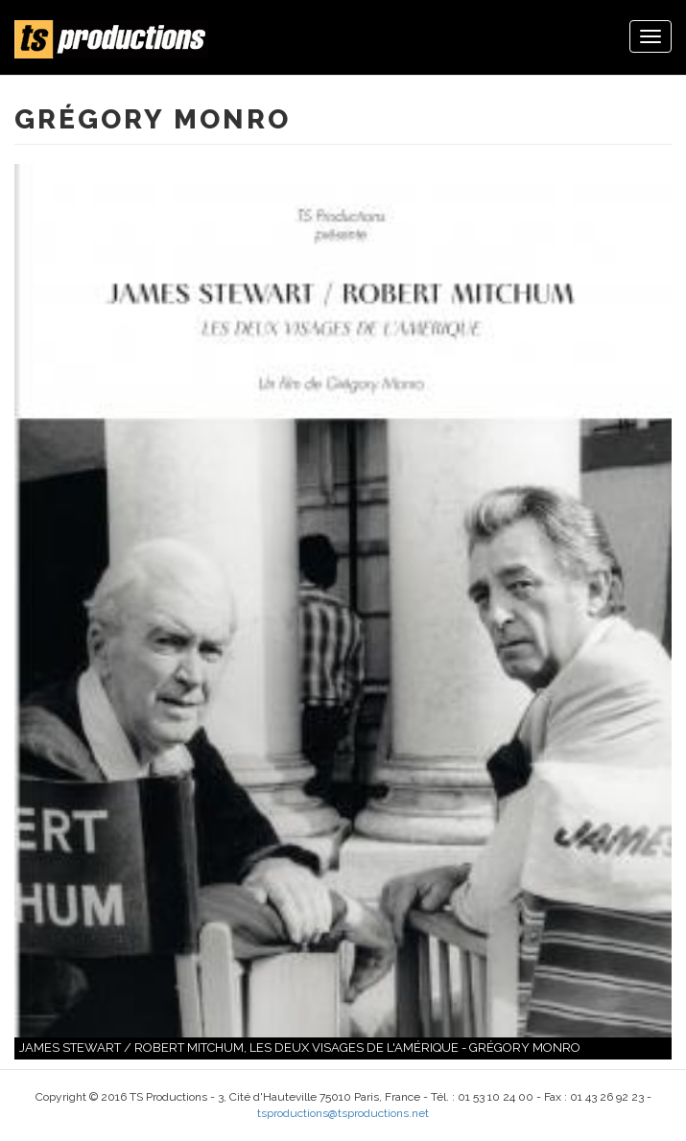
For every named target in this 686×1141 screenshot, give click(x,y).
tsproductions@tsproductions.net (343, 1113)
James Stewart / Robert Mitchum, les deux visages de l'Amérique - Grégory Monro (299, 1047)
